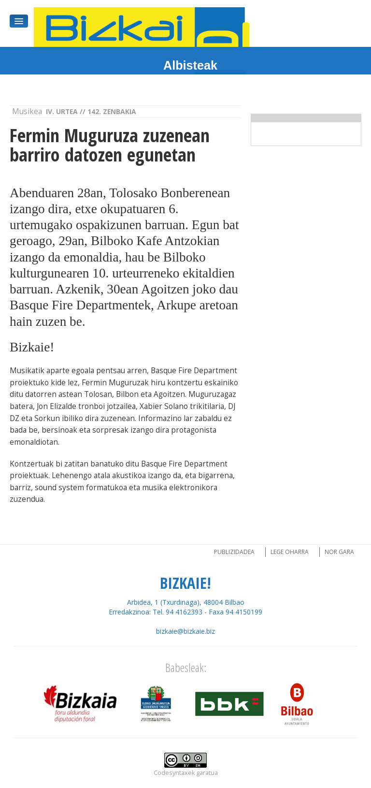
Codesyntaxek (174, 773)
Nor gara (339, 552)
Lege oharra (290, 552)
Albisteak (190, 65)
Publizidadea (234, 552)
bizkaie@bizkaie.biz (185, 631)
